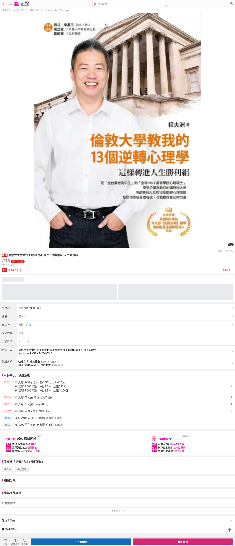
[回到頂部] (229, 530)
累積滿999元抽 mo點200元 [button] (31, 404)
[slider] (117, 443)
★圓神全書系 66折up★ (57, 10)
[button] (5, 255)
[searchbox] (129, 4)
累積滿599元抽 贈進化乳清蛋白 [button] (34, 397)
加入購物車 (81, 542)
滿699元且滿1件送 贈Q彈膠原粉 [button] (34, 418)
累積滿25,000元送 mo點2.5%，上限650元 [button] (40, 386)
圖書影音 (7, 10)
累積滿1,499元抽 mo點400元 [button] (32, 411)
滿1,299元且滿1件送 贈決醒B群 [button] (34, 424)
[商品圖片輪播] (117, 130)
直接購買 (183, 542)
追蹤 (28, 324)
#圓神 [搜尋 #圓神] (7, 469)
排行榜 (20, 10)
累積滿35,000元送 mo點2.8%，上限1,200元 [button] (42, 390)
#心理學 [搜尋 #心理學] (22, 469)
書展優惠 (34, 10)
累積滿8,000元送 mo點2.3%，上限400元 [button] (40, 382)
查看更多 (117, 511)
